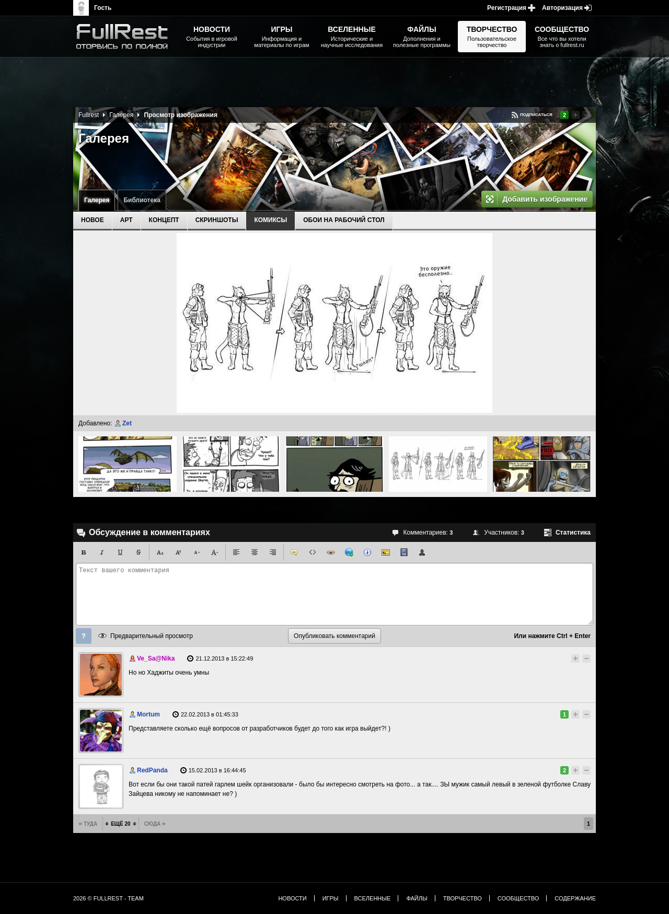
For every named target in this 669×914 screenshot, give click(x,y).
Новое (92, 220)
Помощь (83, 636)
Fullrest (88, 115)
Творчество (462, 898)
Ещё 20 (120, 824)
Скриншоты (216, 220)
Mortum (148, 714)
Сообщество (518, 898)
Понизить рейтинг (586, 115)
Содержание (575, 898)
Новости (292, 898)
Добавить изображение (544, 199)
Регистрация (506, 7)
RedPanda (152, 770)
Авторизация (562, 7)
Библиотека (141, 200)
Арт (126, 220)
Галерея (96, 200)
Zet (127, 423)
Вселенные (372, 898)
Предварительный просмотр (151, 636)
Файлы (416, 898)
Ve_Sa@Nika (156, 658)
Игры (330, 898)
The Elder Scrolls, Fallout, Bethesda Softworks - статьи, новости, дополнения (125, 36)
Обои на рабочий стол (343, 220)
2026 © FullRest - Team (108, 898)
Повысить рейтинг (575, 115)
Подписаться (536, 114)
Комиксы (270, 220)
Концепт (164, 220)
